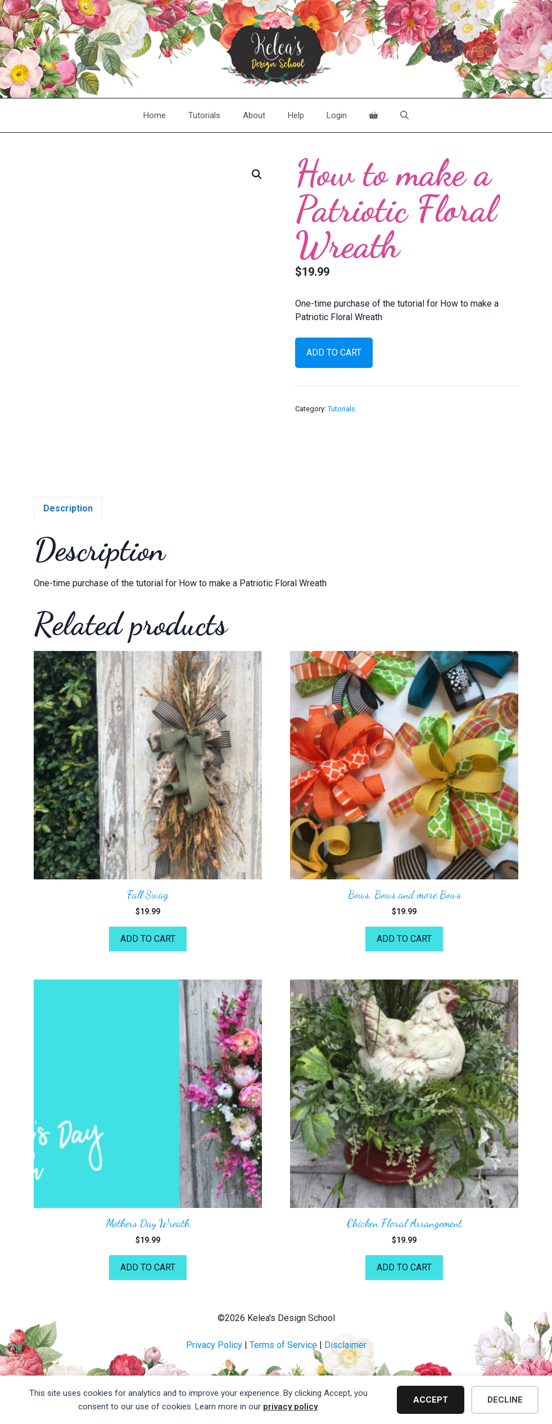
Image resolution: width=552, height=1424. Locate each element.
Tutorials (204, 115)
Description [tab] (68, 508)
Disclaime (344, 1345)
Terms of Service (283, 1345)
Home (154, 115)
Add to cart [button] (147, 938)
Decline (505, 1400)
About (254, 115)
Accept (430, 1400)
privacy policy (290, 1406)
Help (296, 115)
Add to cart (333, 352)
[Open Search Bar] (404, 115)
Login (337, 115)
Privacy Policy (214, 1345)
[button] (257, 174)
